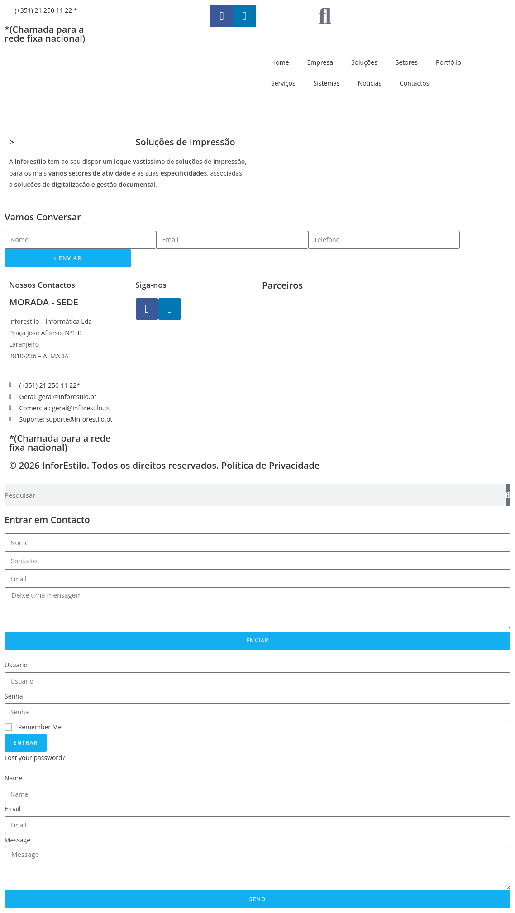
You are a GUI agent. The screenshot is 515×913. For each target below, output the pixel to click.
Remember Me (33, 727)
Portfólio (448, 62)
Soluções (364, 62)
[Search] (508, 495)
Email (13, 808)
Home (280, 62)
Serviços (283, 83)
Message (17, 840)
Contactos (414, 83)
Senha (14, 696)
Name (13, 778)
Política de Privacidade (270, 465)
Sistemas (327, 83)
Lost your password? (35, 757)
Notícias (369, 83)
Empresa (320, 62)
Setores (407, 62)
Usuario (16, 665)
